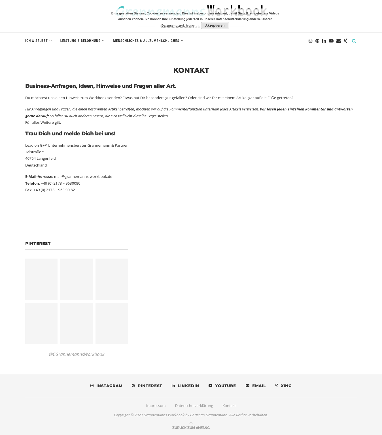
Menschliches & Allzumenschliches (146, 41)
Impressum (156, 405)
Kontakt (229, 405)
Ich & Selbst (36, 41)
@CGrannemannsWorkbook (76, 354)
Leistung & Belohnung (80, 41)
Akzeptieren (214, 25)
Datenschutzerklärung (194, 405)
